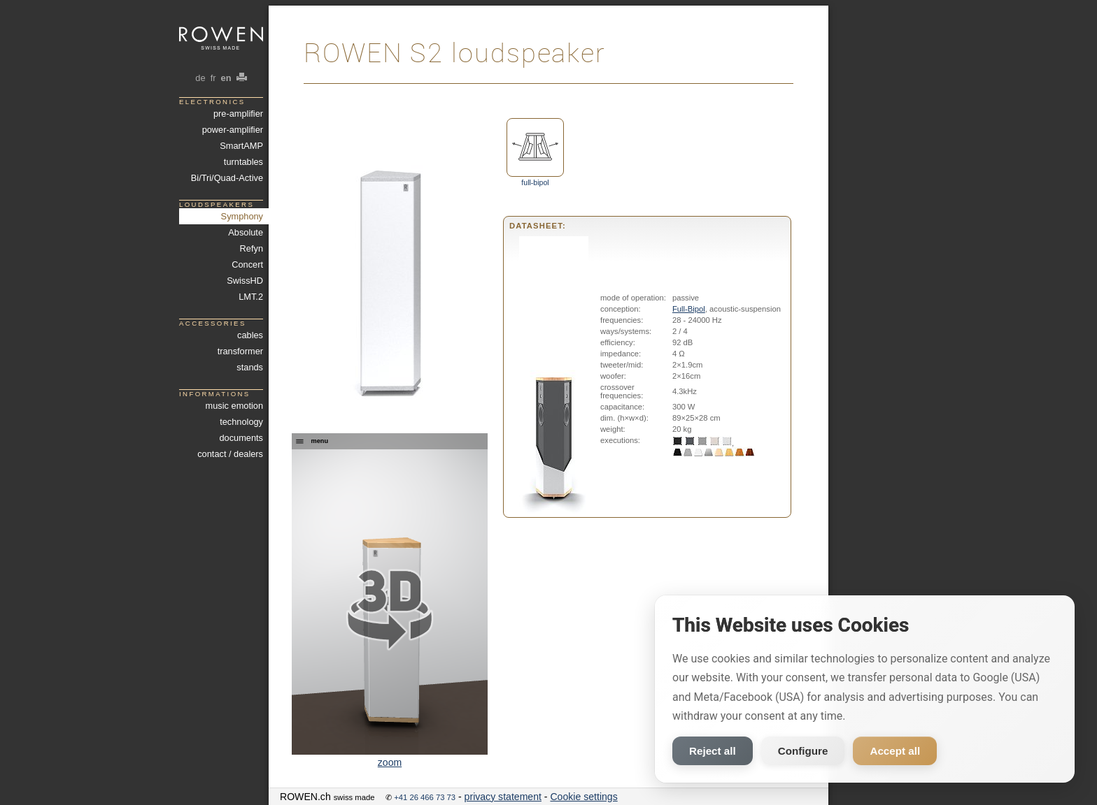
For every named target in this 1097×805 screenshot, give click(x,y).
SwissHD (245, 280)
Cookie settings (583, 796)
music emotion (234, 405)
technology (241, 421)
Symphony (242, 216)
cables (250, 335)
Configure (803, 751)
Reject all (712, 751)
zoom (390, 762)
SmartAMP (241, 145)
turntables (243, 162)
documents (241, 438)
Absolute (245, 232)
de (200, 78)
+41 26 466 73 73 (424, 797)
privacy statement (503, 796)
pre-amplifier (238, 113)
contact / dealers (230, 454)
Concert (247, 264)
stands (249, 367)
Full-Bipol (688, 309)
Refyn (251, 248)
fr (213, 78)
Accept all (895, 751)
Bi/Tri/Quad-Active (227, 178)
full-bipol (535, 152)
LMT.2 (251, 296)
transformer (240, 351)
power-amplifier (232, 129)
